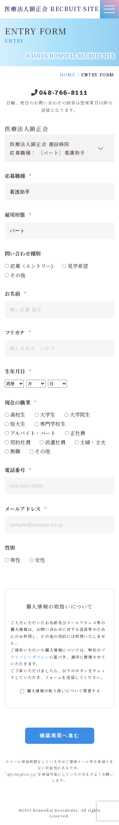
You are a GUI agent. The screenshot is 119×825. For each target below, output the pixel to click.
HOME (67, 75)
